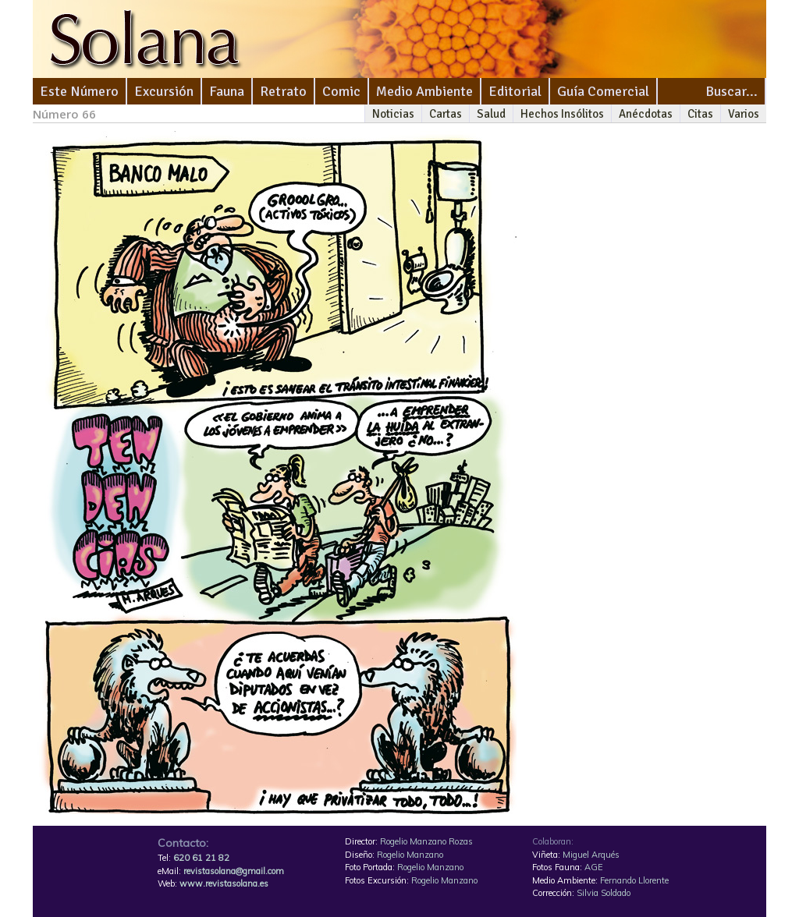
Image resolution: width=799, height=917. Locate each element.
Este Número (79, 91)
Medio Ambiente (424, 91)
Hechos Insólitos (562, 114)
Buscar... (731, 91)
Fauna (226, 91)
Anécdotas (646, 114)
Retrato (283, 91)
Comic (341, 91)
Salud (491, 114)
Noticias (393, 114)
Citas (700, 114)
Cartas (445, 114)
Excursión (164, 91)
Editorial (515, 91)
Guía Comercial (603, 91)
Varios (743, 114)
